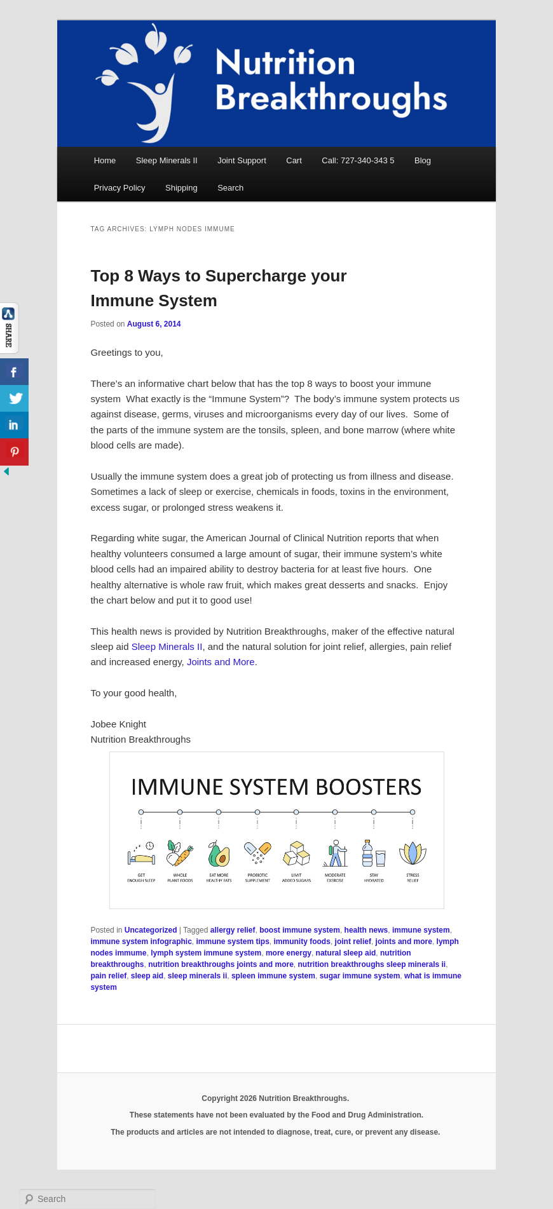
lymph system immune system (206, 953)
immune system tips (232, 941)
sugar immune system (360, 975)
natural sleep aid (346, 953)
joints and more (404, 941)
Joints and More (221, 661)
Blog (422, 160)
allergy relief (233, 930)
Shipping (181, 187)
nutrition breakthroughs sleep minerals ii (371, 964)
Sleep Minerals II (167, 160)
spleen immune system (273, 975)
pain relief (108, 975)
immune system (421, 930)
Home (105, 160)
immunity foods (302, 941)
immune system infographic (140, 941)
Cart (294, 160)
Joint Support (241, 160)
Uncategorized (151, 930)
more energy (288, 953)
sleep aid (147, 975)
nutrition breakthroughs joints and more (221, 964)
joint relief (353, 941)
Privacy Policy (120, 187)
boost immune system (299, 930)
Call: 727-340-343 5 (358, 160)
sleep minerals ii (197, 975)
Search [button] (230, 187)
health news (366, 930)
